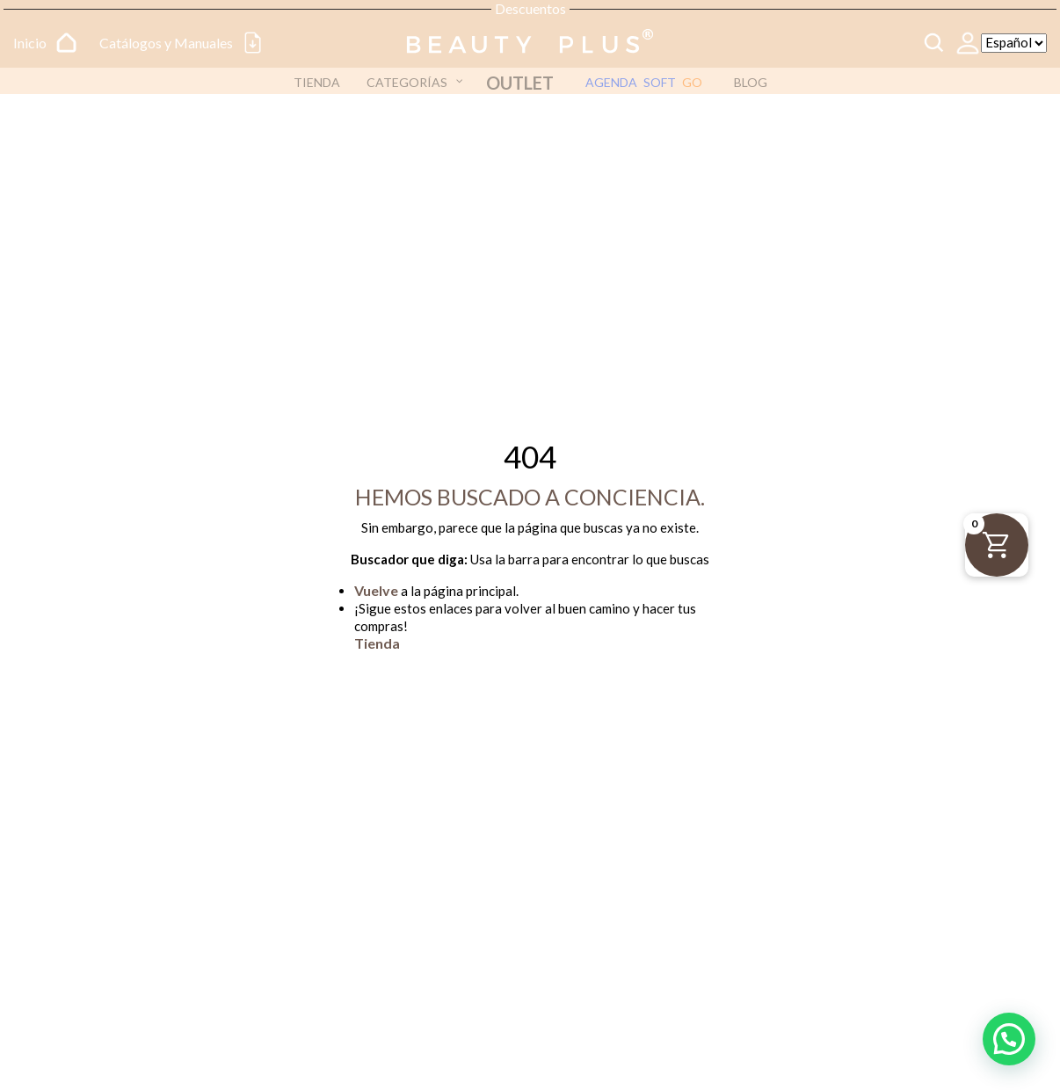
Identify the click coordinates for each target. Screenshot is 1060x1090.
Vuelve (376, 590)
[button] (1009, 1039)
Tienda (377, 643)
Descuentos (530, 8)
